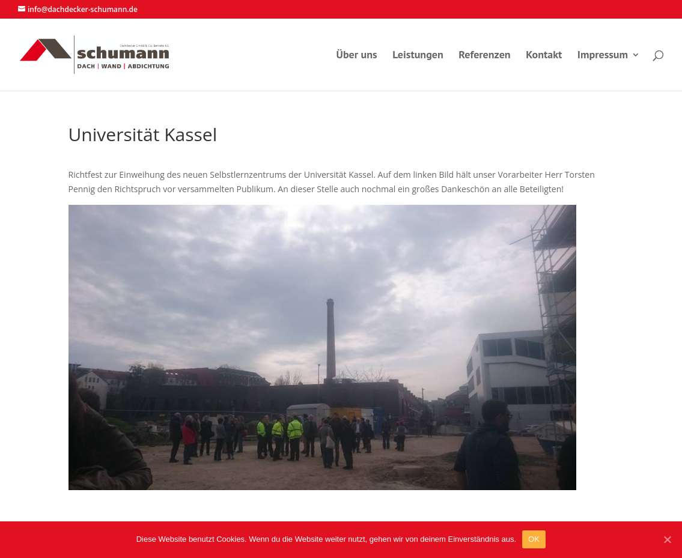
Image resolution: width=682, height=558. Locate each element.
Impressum (602, 55)
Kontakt (544, 55)
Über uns (356, 55)
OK (534, 539)
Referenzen (484, 55)
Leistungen (417, 55)
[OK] (667, 539)
